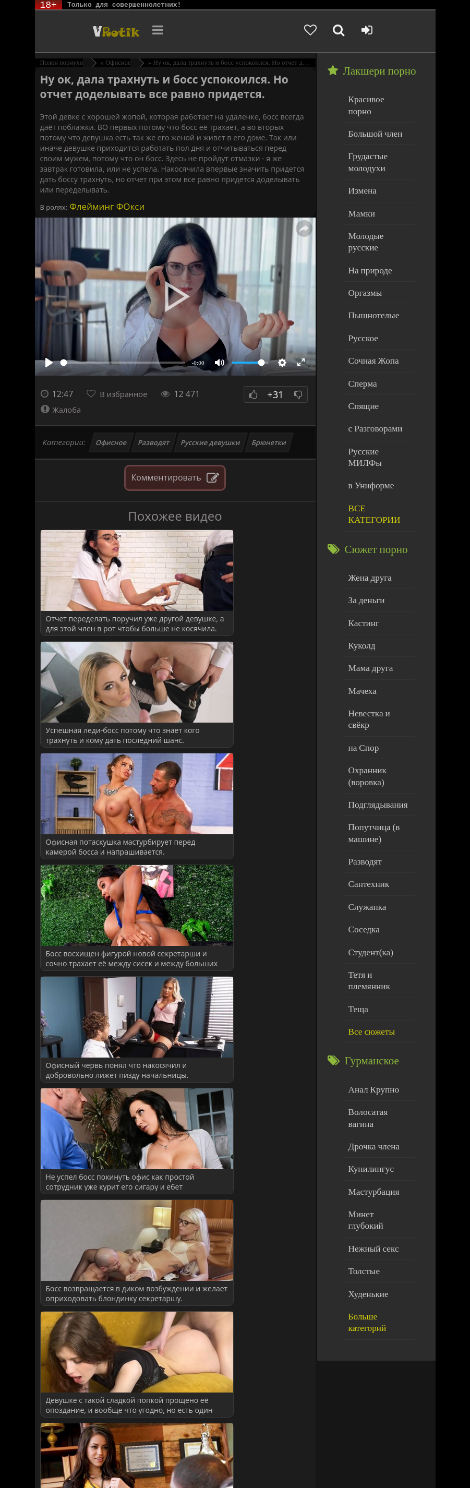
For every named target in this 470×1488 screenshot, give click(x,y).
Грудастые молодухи (365, 146)
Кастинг (362, 555)
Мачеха (360, 619)
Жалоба (62, 409)
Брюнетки (268, 442)
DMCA (227, 1453)
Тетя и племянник (378, 871)
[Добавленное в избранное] (345, 31)
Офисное (111, 442)
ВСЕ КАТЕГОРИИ (371, 452)
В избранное (126, 394)
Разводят (154, 442)
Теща (357, 893)
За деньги (364, 534)
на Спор (362, 661)
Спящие (361, 362)
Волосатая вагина (377, 991)
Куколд (360, 577)
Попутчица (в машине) (371, 740)
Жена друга (367, 513)
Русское (361, 299)
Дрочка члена (370, 1012)
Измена (360, 172)
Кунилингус (368, 1033)
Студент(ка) (368, 851)
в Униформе (368, 425)
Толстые (362, 1118)
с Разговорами (372, 383)
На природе (367, 235)
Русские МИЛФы (377, 405)
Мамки (360, 193)
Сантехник (366, 787)
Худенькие (365, 1139)
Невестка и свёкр (377, 640)
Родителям (98, 1461)
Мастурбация (370, 1055)
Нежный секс (370, 1097)
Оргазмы (363, 256)
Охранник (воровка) (365, 687)
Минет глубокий (375, 1075)
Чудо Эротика (86, 31)
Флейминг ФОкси (105, 206)
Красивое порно (375, 98)
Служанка (365, 808)
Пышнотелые (370, 278)
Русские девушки (211, 442)
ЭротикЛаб (61, 1453)
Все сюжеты (368, 914)
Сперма (360, 341)
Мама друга (368, 598)
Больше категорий (378, 1160)
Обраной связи (173, 1468)
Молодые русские (377, 214)
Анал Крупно (370, 970)
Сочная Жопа (370, 320)
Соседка (362, 829)
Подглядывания (374, 713)
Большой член (372, 120)
